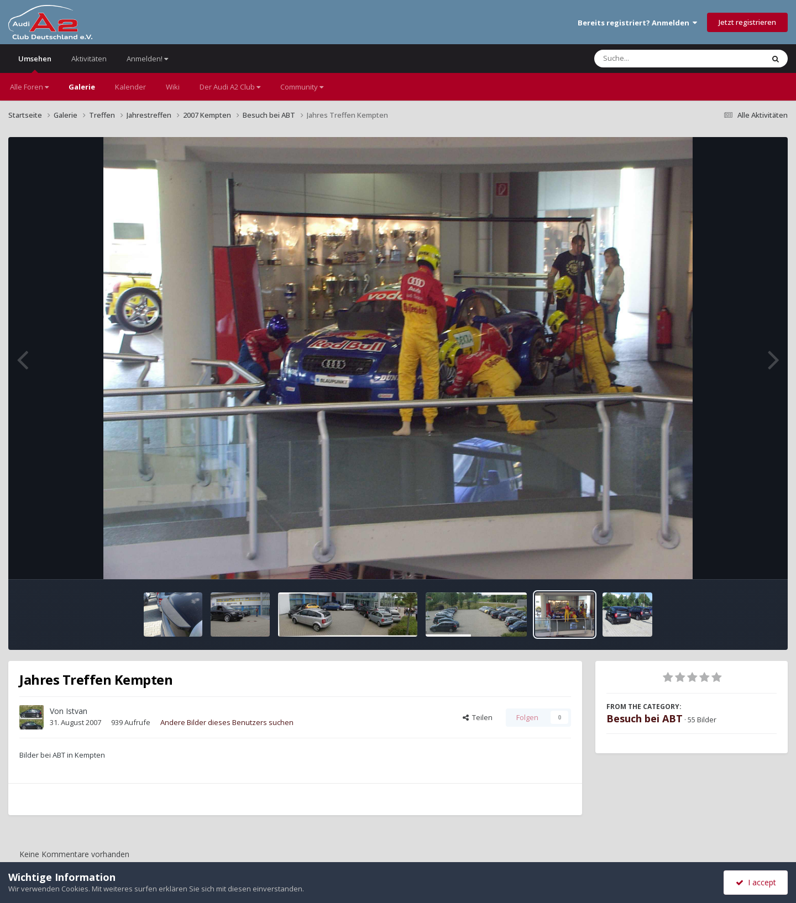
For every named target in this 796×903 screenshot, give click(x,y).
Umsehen (34, 63)
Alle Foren (29, 87)
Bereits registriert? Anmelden (637, 23)
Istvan (76, 711)
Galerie (82, 87)
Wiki (173, 87)
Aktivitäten (89, 59)
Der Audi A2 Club (230, 87)
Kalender (130, 87)
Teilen (478, 717)
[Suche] (656, 58)
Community (301, 87)
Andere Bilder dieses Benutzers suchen (227, 722)
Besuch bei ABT (644, 718)
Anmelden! (147, 59)
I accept (756, 882)
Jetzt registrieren (747, 22)
